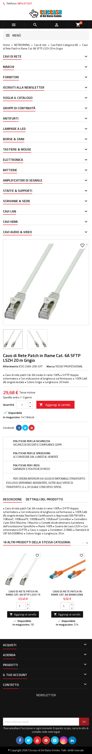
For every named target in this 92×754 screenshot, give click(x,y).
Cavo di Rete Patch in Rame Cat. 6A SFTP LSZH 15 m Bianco (23, 594)
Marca (50, 366)
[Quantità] (22, 405)
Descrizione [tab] (12, 499)
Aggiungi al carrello (54, 404)
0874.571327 (24, 3)
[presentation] (33, 708)
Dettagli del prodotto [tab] (44, 499)
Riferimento (10, 366)
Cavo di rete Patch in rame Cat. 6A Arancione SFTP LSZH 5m (67, 594)
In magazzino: (11, 417)
